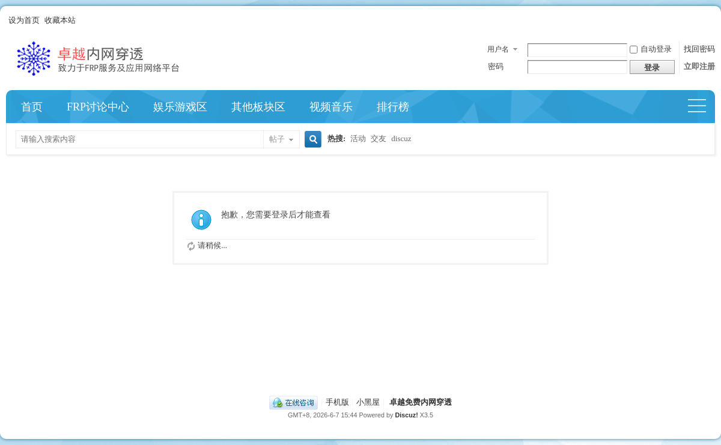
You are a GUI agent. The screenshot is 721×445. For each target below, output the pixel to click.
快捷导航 (702, 106)
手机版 (337, 402)
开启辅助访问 (712, 20)
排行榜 (393, 107)
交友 (378, 138)
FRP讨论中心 (98, 107)
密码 (495, 66)
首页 (32, 107)
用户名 (498, 49)
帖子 (277, 139)
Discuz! (406, 415)
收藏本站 (60, 20)
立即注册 (699, 66)
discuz (401, 138)
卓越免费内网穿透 (420, 402)
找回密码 (699, 48)
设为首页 (24, 20)
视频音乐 (331, 107)
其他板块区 (258, 107)
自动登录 (651, 48)
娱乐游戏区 (180, 107)
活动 (358, 138)
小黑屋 (368, 402)
